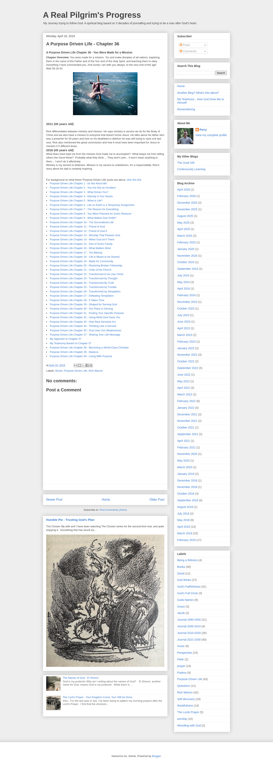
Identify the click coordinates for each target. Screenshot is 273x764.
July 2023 (183, 315)
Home (106, 499)
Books (59, 370)
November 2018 (187, 487)
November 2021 (187, 420)
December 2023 (187, 301)
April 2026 (183, 189)
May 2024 (183, 282)
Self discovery (186, 699)
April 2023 (183, 328)
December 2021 (187, 414)
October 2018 (185, 493)
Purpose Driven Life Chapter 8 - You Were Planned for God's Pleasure (90, 213)
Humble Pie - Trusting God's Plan (70, 519)
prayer (181, 666)
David (180, 573)
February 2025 (186, 242)
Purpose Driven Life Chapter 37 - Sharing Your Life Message (85, 334)
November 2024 (187, 255)
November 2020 (187, 453)
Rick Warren (96, 370)
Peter (180, 659)
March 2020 (184, 467)
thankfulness (185, 705)
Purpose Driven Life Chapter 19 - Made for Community (81, 261)
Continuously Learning (191, 169)
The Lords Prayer (188, 712)
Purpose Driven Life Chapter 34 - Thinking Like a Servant (83, 325)
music (181, 646)
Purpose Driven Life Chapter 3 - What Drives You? (79, 192)
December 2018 (187, 480)
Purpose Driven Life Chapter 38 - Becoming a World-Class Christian (89, 347)
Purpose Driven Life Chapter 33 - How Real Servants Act (83, 321)
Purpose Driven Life (75, 370)
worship (182, 718)
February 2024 (186, 295)
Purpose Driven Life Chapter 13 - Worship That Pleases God (85, 235)
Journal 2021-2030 (189, 639)
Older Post (156, 499)
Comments (188, 51)
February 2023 (186, 341)
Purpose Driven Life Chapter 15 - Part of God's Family (81, 243)
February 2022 (186, 401)
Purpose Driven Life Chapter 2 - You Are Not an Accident (83, 187)
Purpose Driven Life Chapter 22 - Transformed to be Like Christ (86, 274)
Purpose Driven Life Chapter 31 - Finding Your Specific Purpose (87, 313)
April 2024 (183, 288)
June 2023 (183, 321)
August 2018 (185, 507)
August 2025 (185, 216)
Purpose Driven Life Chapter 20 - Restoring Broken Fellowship (86, 265)
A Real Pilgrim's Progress (92, 14)
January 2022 (185, 407)
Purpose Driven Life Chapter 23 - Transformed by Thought (83, 278)
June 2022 (183, 374)
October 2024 (185, 262)
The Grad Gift (185, 162)
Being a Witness (187, 560)
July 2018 (183, 513)
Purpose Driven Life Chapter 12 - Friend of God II (78, 230)
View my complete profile (211, 135)
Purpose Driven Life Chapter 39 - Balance (74, 351)
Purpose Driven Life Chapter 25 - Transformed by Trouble (83, 287)
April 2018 (183, 526)
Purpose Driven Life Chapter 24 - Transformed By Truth (82, 282)
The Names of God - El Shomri (81, 677)
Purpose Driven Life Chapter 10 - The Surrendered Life (82, 222)
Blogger (156, 756)
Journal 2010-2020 (189, 633)
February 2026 (186, 196)
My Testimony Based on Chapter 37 (70, 343)
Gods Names (185, 599)
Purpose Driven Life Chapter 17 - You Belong (76, 252)
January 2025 (185, 249)
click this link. (134, 179)
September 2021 (187, 434)
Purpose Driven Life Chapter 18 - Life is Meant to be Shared (84, 256)
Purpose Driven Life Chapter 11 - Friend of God (77, 226)
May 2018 (183, 520)
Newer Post (54, 499)
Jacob (181, 613)
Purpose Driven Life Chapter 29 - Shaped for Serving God (83, 304)
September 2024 (187, 268)
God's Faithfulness (189, 586)
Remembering (186, 109)
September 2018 (187, 500)
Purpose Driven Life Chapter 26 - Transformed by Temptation (85, 291)
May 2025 (183, 222)
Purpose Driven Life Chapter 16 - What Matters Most (80, 248)
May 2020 (183, 460)
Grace (181, 606)
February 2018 (186, 540)
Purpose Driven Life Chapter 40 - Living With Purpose (81, 356)
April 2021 (183, 440)
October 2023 (185, 308)
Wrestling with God (189, 725)
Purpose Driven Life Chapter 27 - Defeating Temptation (82, 295)
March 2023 (184, 335)
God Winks (184, 580)
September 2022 (187, 368)
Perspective (184, 652)
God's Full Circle (187, 593)
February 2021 (186, 447)
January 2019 (185, 473)
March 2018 (184, 533)
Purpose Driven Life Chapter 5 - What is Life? (76, 200)
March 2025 (184, 235)
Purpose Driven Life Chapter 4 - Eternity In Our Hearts (81, 196)
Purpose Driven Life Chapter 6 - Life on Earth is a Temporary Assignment (92, 204)
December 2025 (187, 202)
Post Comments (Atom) (113, 509)
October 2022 (185, 361)
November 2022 (187, 354)
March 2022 (184, 394)
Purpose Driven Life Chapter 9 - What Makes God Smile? (83, 217)
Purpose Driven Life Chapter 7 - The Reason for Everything (84, 209)
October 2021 (185, 427)
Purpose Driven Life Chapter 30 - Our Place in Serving (81, 308)
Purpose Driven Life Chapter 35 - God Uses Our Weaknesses (85, 330)
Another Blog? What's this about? (198, 92)
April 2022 (183, 387)
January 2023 (185, 348)
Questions (183, 685)
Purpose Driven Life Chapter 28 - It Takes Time (77, 300)
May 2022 (183, 381)
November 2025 (187, 209)
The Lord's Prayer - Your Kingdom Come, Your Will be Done (97, 697)
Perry (203, 129)
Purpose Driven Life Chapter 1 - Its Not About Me (78, 183)
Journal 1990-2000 (189, 619)
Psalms (182, 672)
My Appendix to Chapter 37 (65, 338)
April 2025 (183, 229)
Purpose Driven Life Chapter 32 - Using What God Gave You (85, 317)
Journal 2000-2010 (189, 626)
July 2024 (183, 275)
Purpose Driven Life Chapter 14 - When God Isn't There (82, 239)
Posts (185, 45)
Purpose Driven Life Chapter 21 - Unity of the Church (80, 269)
